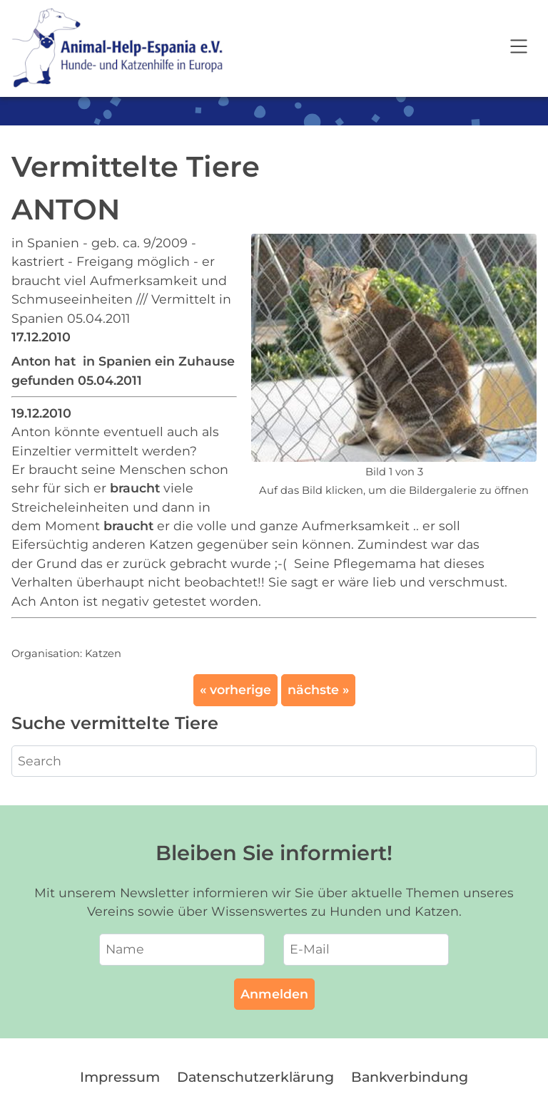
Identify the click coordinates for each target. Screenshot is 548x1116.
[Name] (182, 949)
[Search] (274, 761)
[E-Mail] (366, 949)
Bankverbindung (409, 1076)
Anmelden (274, 993)
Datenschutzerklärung (255, 1076)
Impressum (120, 1076)
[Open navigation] (519, 48)
